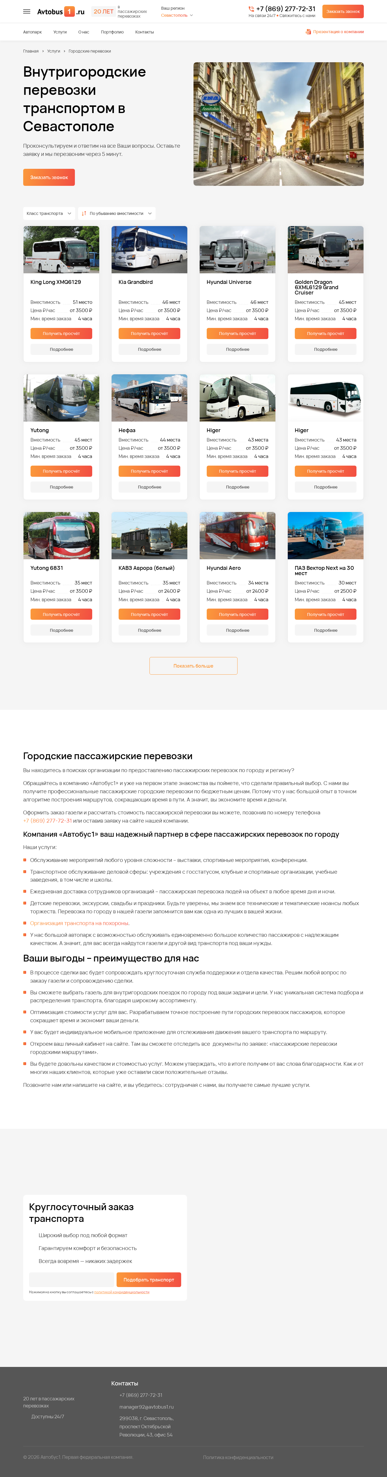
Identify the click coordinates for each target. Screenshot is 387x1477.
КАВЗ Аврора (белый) (147, 568)
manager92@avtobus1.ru (147, 1407)
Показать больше (193, 666)
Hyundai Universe (229, 282)
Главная (31, 51)
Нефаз (127, 430)
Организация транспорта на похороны (79, 923)
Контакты (144, 32)
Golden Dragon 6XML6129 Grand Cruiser (316, 287)
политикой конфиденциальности (121, 1291)
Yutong (40, 430)
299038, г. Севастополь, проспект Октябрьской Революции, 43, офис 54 (147, 1426)
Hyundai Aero (224, 568)
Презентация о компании (335, 31)
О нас (83, 32)
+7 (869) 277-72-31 (285, 9)
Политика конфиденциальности (238, 1457)
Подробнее (61, 349)
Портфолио (112, 32)
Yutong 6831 (47, 568)
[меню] (26, 11)
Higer (214, 430)
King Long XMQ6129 (56, 282)
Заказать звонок (343, 11)
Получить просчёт (61, 333)
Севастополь (174, 15)
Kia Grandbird (136, 282)
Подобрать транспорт (149, 1279)
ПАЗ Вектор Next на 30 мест (324, 570)
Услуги (60, 32)
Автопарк (32, 32)
